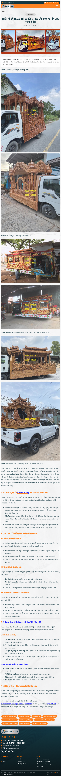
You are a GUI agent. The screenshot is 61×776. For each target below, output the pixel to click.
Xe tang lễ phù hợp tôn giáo (50, 720)
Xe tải (19, 759)
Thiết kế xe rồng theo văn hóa (9, 720)
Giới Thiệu (5, 759)
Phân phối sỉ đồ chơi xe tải (43, 761)
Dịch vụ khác (40, 766)
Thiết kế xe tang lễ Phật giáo (26, 723)
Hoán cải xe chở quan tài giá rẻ (9, 723)
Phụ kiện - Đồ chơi (22, 764)
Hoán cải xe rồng (36, 720)
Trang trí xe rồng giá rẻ (24, 720)
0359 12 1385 (55, 2)
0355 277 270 (49, 2)
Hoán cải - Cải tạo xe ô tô (43, 759)
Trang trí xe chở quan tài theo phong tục (44, 723)
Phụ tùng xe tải (21, 761)
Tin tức (4, 761)
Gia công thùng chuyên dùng (44, 764)
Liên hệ (4, 764)
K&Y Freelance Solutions (7, 774)
